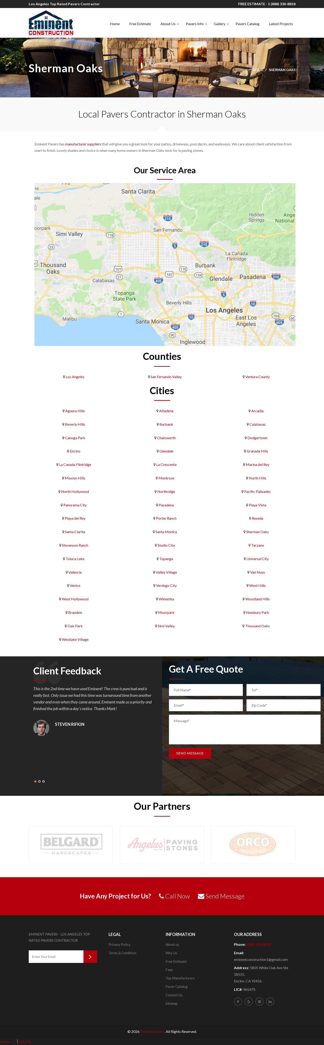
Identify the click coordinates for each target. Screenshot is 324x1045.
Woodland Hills (257, 599)
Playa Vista (257, 505)
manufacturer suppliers (83, 144)
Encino (75, 451)
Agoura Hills (75, 411)
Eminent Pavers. (152, 1031)
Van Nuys (257, 572)
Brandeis (75, 612)
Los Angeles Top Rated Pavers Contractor (64, 4)
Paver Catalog (177, 986)
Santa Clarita (75, 531)
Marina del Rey (257, 464)
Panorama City (75, 505)
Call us (24, 1041)
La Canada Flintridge (75, 464)
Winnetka (166, 599)
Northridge (166, 491)
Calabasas (257, 424)
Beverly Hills (75, 424)
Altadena (166, 411)
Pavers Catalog (247, 23)
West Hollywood (75, 599)
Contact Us (174, 995)
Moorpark (166, 612)
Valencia (75, 572)
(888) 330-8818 (258, 944)
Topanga (166, 558)
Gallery (219, 23)
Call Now (174, 896)
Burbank (166, 424)
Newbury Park (257, 612)
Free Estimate (140, 23)
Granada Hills (257, 451)
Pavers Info (195, 23)
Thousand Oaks (257, 626)
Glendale (166, 451)
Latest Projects (281, 23)
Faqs (169, 969)
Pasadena (166, 505)
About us (172, 944)
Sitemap (172, 1003)
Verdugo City (166, 585)
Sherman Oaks (257, 531)
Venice (75, 585)
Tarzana (257, 545)
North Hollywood (75, 491)
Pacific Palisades (257, 491)
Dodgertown (257, 438)
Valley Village (166, 572)
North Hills (257, 478)
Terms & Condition (122, 953)
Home (115, 23)
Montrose (166, 478)
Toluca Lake (75, 558)
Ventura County (257, 376)
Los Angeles (75, 376)
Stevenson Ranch (75, 545)
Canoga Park (75, 438)
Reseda (257, 518)
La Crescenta (166, 464)
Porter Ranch (166, 518)
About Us (168, 23)
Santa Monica (166, 531)
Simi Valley (166, 626)
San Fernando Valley (166, 376)
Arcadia (257, 411)
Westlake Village (75, 639)
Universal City (257, 558)
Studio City (166, 545)
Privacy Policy (119, 944)
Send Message (190, 753)
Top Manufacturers (180, 978)
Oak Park (75, 626)
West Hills (257, 585)
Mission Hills (75, 478)
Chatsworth (166, 438)
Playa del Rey (75, 518)
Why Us (171, 953)
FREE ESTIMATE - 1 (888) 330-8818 (266, 4)
